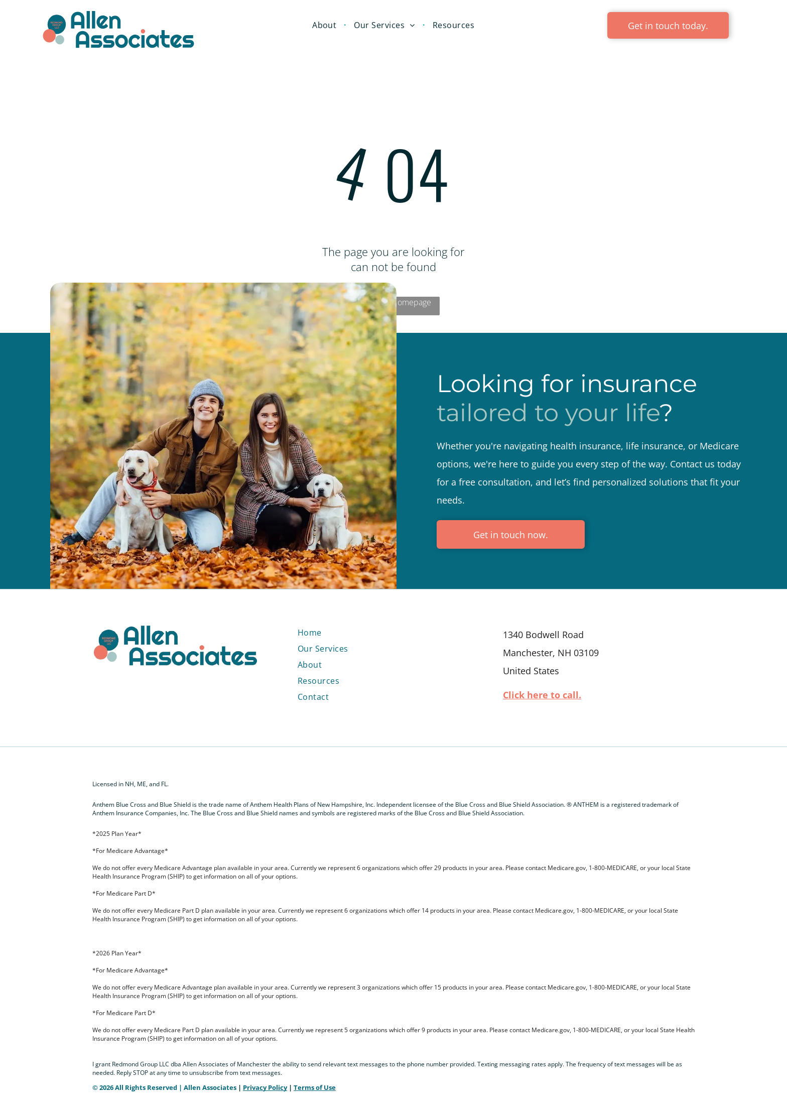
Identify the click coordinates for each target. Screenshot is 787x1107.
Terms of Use (315, 1087)
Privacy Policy (265, 1087)
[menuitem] (325, 25)
